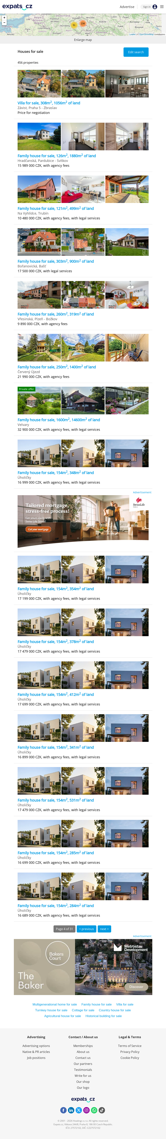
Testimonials (83, 1070)
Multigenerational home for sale (55, 1004)
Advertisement (142, 492)
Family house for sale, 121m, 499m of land (56, 208)
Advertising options (36, 1046)
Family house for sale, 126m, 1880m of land (57, 155)
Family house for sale (96, 1004)
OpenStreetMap (146, 34)
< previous (86, 929)
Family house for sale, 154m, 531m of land (56, 800)
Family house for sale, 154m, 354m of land (56, 588)
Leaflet (132, 34)
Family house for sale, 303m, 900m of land (56, 261)
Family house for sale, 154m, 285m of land (56, 852)
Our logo (83, 1088)
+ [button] (4, 17)
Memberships (83, 1046)
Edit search (136, 52)
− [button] (4, 23)
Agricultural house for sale (62, 1016)
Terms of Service (129, 1046)
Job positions (36, 1058)
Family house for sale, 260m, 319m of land (56, 314)
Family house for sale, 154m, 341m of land (56, 747)
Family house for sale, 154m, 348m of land (56, 472)
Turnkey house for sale (51, 1010)
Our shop (83, 1082)
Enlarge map (83, 40)
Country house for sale (115, 1010)
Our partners (83, 1064)
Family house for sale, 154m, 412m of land (56, 694)
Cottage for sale (83, 1010)
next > (104, 929)
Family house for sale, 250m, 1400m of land (57, 367)
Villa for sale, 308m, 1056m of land (49, 102)
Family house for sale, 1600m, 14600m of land (59, 419)
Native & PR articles (36, 1052)
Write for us (83, 1076)
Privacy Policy (129, 1052)
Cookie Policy (130, 1058)
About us (83, 1052)
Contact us (83, 1058)
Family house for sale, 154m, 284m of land (56, 905)
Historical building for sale (104, 1016)
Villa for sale (124, 1004)
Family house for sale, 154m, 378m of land (56, 641)
